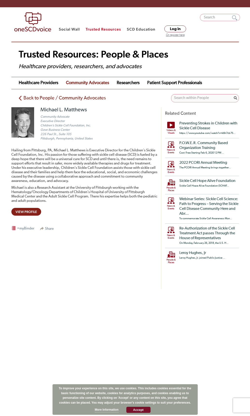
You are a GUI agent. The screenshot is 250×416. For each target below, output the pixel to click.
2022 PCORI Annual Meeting (203, 163)
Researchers (128, 83)
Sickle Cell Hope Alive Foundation (207, 181)
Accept (138, 410)
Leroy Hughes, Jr (192, 253)
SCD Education (141, 29)
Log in (175, 29)
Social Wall (69, 29)
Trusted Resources (103, 29)
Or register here (175, 35)
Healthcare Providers (38, 83)
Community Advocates (87, 83)
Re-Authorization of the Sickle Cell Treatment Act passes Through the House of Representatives (207, 233)
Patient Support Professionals (174, 83)
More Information (107, 409)
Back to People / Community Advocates (64, 98)
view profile (26, 212)
